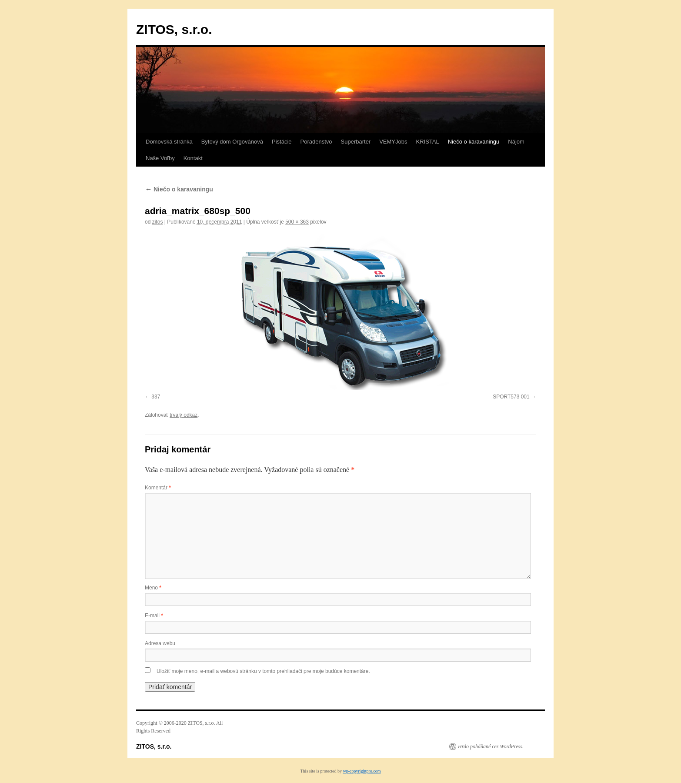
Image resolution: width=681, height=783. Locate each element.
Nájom (516, 141)
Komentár (158, 488)
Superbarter (356, 141)
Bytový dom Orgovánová (232, 141)
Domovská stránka (169, 141)
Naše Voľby (160, 158)
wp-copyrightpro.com (362, 771)
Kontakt (193, 158)
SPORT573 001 (511, 397)
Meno (153, 588)
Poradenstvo (316, 141)
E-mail (154, 615)
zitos (157, 222)
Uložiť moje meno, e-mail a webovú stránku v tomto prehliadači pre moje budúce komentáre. (263, 671)
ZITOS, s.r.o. (174, 29)
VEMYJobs (393, 141)
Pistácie (282, 141)
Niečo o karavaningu (474, 141)
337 (155, 397)
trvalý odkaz (183, 415)
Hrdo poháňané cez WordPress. (491, 746)
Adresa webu (160, 643)
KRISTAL (427, 141)
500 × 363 (297, 222)
